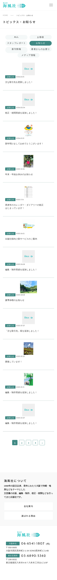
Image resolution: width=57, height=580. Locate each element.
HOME (5, 15)
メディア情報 (28, 55)
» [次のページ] (42, 442)
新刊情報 (16, 49)
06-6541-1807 (36, 543)
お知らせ (40, 43)
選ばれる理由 (28, 515)
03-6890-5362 (33, 556)
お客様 (40, 37)
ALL (16, 37)
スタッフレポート (16, 43)
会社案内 (28, 506)
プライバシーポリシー (18, 573)
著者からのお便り (40, 49)
